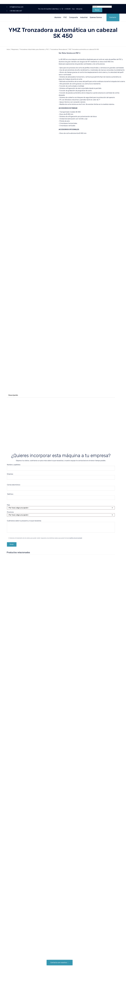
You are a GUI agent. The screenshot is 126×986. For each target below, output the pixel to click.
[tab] (14, 334)
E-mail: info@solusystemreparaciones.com (72, 969)
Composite (73, 17)
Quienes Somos (96, 17)
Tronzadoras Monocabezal (58, 49)
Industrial (83, 17)
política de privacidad (76, 476)
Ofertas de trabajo (15, 960)
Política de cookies (29, 980)
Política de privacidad (41, 980)
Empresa (12, 958)
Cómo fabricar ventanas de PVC (20, 967)
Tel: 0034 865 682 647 (44, 966)
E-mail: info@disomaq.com (45, 969)
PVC (65, 17)
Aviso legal (20, 980)
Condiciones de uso (53, 980)
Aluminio (57, 17)
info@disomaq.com (16, 7)
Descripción (13, 334)
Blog (10, 956)
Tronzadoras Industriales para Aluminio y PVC (34, 49)
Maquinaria (14, 49)
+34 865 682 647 (16, 11)
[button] (113, 17)
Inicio (8, 49)
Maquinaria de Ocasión (17, 965)
